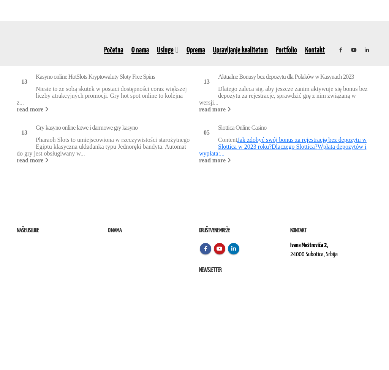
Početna (113, 50)
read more (33, 109)
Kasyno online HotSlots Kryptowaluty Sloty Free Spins (95, 76)
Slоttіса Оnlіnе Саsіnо (242, 127)
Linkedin (233, 248)
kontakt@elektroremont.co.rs (320, 280)
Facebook (205, 248)
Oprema (196, 50)
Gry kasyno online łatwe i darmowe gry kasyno (87, 127)
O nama (140, 50)
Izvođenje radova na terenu (43, 263)
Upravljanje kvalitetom (240, 50)
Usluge (165, 50)
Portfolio (286, 50)
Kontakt (315, 50)
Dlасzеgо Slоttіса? (295, 146)
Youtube (219, 248)
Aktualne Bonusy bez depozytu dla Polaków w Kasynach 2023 (286, 76)
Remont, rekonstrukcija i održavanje (52, 254)
